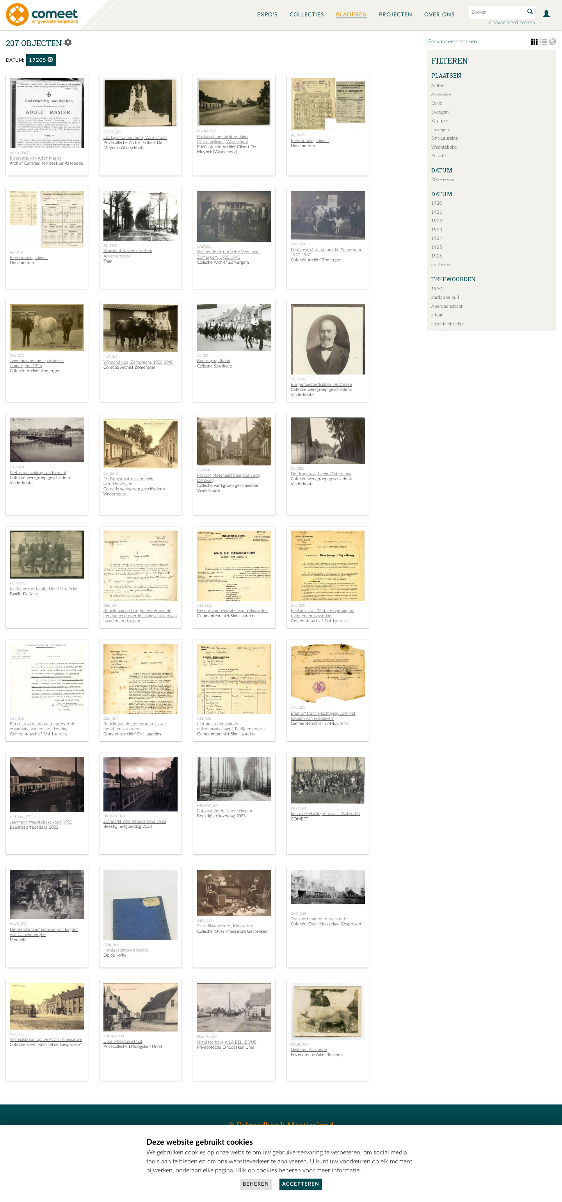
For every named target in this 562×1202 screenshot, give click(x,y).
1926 (436, 256)
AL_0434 (16, 252)
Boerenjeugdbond (213, 361)
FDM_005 (17, 583)
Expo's (267, 15)
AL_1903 (110, 245)
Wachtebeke (444, 147)
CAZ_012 (17, 355)
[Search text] (496, 12)
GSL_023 (298, 708)
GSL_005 (204, 605)
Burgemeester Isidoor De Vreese (321, 384)
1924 (436, 238)
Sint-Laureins (444, 138)
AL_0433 (297, 135)
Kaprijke (439, 120)
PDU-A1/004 (207, 1037)
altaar (437, 314)
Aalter (437, 85)
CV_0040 (17, 467)
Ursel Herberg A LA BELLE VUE (226, 1042)
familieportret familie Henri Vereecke (43, 589)
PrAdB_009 (299, 1044)
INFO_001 (298, 808)
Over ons (439, 15)
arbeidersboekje (447, 323)
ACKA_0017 (19, 153)
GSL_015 (17, 719)
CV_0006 (298, 379)
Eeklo (437, 103)
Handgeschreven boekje (125, 950)
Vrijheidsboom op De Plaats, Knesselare (46, 1039)
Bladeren (351, 15)
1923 (436, 229)
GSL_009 (298, 605)
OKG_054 (204, 921)
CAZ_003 (298, 244)
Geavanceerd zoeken (512, 22)
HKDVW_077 (20, 817)
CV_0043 (110, 474)
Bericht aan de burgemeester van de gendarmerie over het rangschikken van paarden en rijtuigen (140, 616)
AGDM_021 (112, 132)
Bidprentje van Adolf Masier (35, 158)
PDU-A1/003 (113, 1036)
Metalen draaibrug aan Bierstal (38, 473)
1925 (436, 247)
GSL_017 (110, 719)
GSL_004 (110, 605)
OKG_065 (298, 914)
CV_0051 (298, 469)
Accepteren (300, 1184)
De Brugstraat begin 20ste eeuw (321, 474)
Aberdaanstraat (446, 306)
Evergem (440, 112)
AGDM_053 (206, 131)
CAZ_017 (110, 357)
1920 (436, 203)
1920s (41, 60)
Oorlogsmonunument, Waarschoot (135, 137)
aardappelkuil (445, 297)
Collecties (307, 15)
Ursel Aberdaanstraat (122, 1041)
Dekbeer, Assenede (309, 1050)
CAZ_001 (204, 247)
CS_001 (203, 355)
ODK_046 (111, 945)
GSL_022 (204, 719)
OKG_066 (17, 1034)
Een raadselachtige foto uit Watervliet (325, 813)
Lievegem (440, 129)
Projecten (396, 15)
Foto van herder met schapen (224, 811)
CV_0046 (204, 470)
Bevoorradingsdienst (310, 140)
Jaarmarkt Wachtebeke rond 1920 (41, 822)
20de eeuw (442, 179)
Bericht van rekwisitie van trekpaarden (232, 611)
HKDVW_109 (207, 806)
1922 (436, 220)
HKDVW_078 (113, 816)
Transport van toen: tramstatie (319, 919)
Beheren (256, 1184)
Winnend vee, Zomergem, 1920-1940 (138, 362)
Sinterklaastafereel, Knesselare (225, 926)
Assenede (441, 94)
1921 (436, 212)
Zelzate (438, 155)
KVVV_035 (18, 924)
